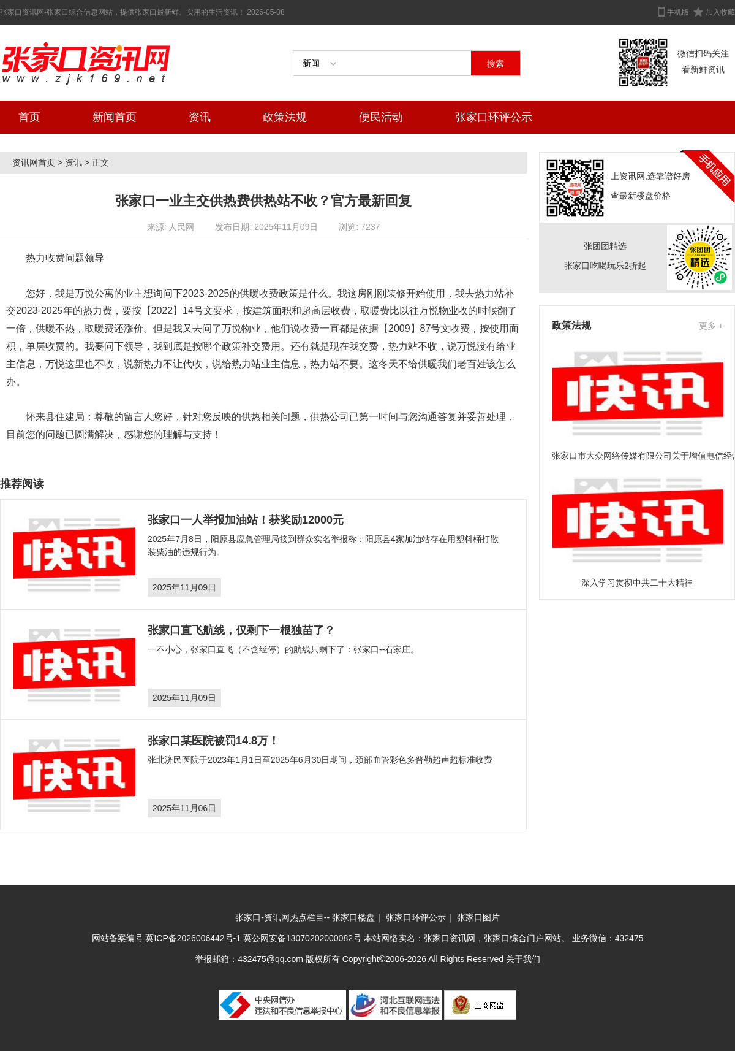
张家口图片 (478, 917)
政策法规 (285, 117)
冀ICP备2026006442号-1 (193, 938)
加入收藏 (720, 12)
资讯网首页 (33, 162)
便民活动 (381, 117)
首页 (29, 117)
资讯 (200, 117)
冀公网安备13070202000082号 (302, 938)
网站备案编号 (119, 938)
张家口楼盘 (353, 917)
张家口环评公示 (493, 117)
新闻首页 (114, 117)
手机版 (678, 12)
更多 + (711, 326)
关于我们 (523, 959)
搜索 (495, 64)
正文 (100, 162)
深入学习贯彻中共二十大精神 (637, 582)
